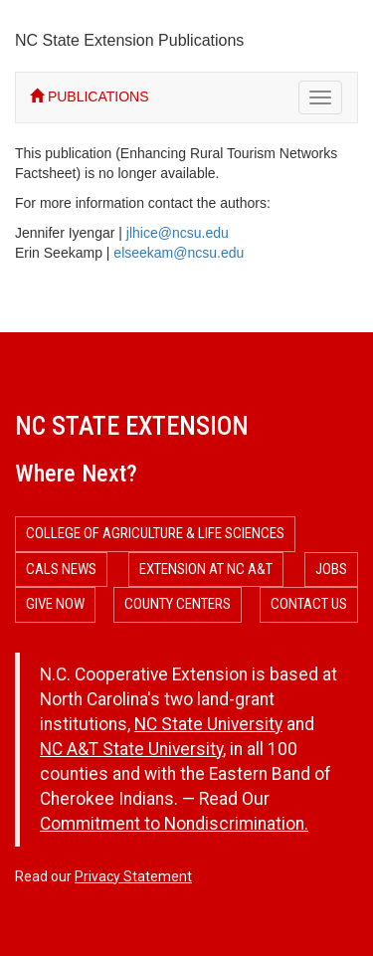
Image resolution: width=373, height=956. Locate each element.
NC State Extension (132, 426)
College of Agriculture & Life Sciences (155, 533)
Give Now (55, 604)
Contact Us (309, 604)
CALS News (61, 569)
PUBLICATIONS (89, 96)
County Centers (177, 604)
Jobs (331, 569)
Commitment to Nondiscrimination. (174, 824)
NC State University (208, 724)
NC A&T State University (131, 749)
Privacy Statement (133, 876)
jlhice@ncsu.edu (177, 233)
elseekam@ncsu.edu (178, 253)
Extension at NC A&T (206, 569)
